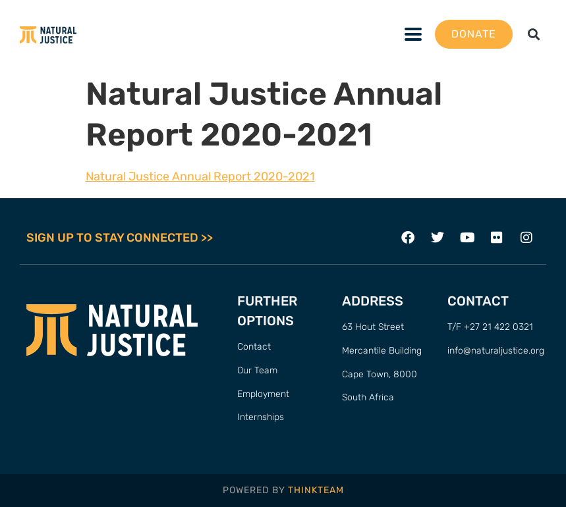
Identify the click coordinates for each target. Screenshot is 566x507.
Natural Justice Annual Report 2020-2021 (200, 176)
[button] (533, 34)
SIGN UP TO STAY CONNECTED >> (119, 237)
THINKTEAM (316, 490)
